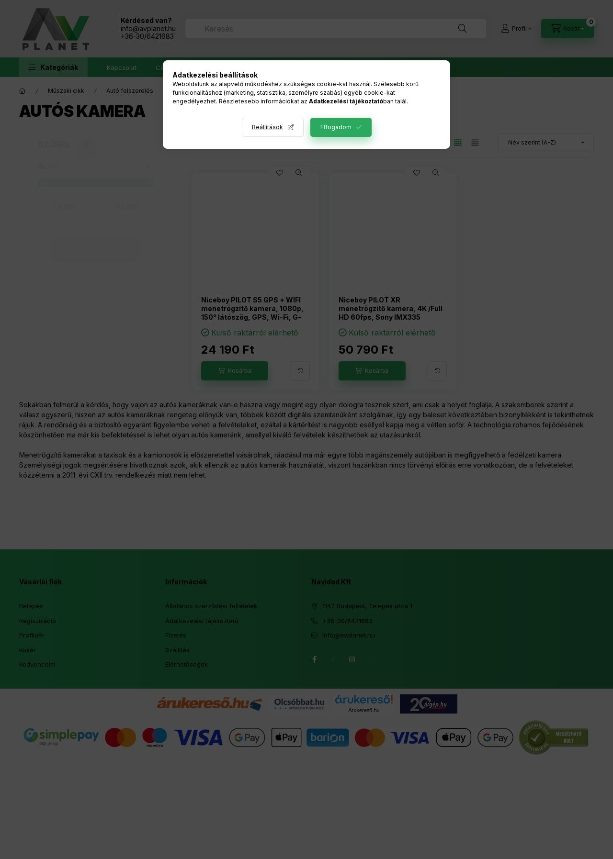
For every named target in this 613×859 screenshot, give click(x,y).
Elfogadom (336, 127)
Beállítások (267, 127)
